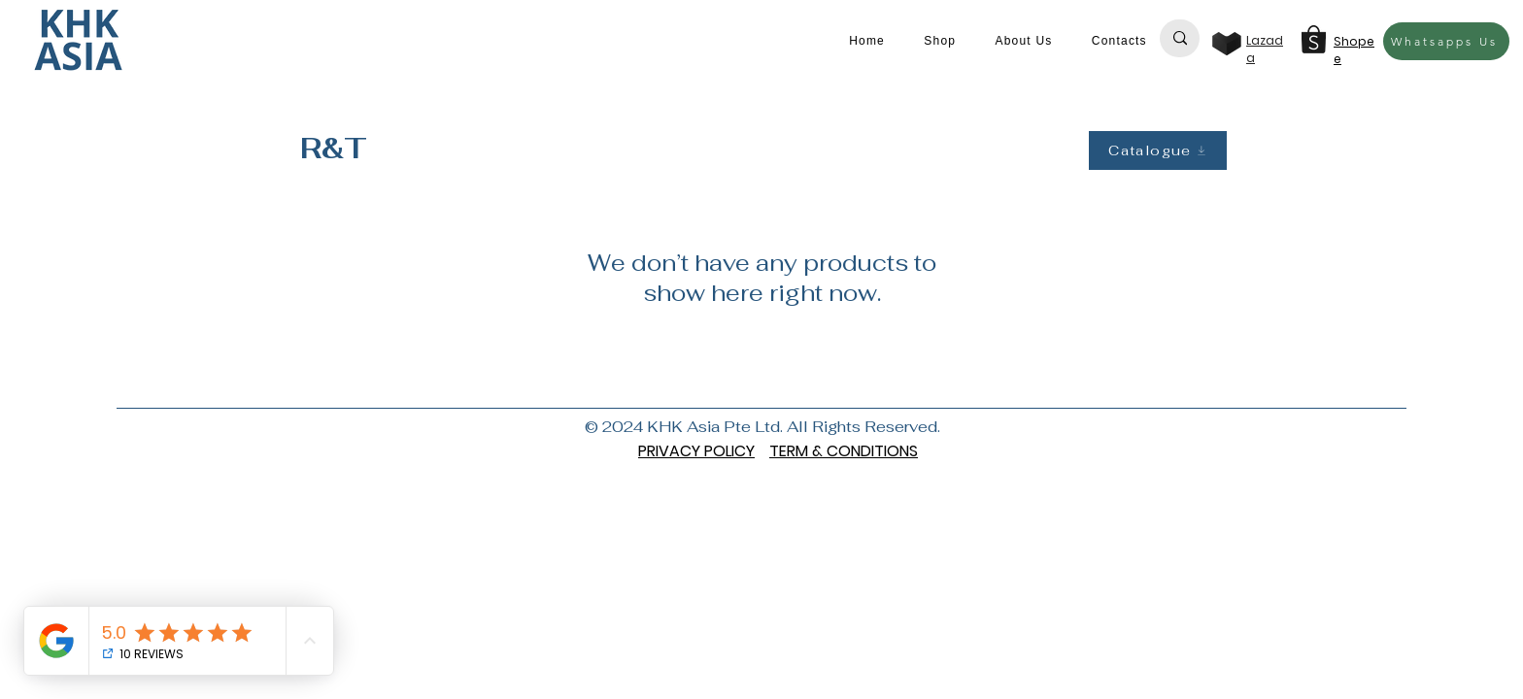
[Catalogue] (1158, 150)
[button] (939, 41)
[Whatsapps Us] (1446, 41)
